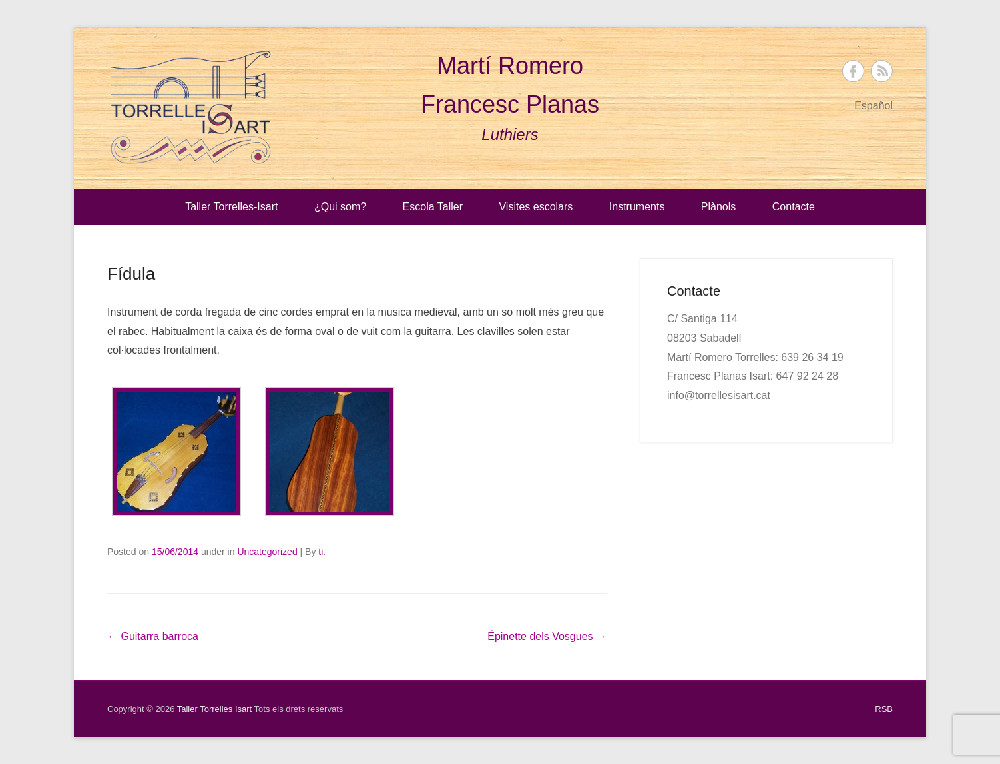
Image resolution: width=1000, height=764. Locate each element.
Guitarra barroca (152, 636)
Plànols (718, 206)
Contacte (793, 206)
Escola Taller (433, 206)
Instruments (637, 206)
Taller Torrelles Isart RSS (882, 71)
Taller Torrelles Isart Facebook (853, 71)
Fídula (131, 274)
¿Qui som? (340, 206)
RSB (884, 709)
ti (320, 551)
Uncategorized (267, 551)
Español (873, 105)
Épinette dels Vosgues (547, 636)
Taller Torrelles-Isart (231, 206)
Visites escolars (536, 206)
